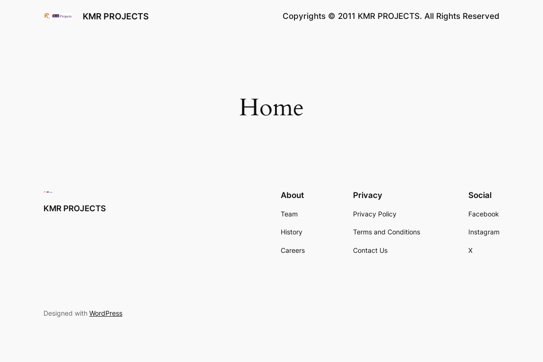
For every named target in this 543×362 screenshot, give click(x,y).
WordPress (105, 313)
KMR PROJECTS (116, 16)
